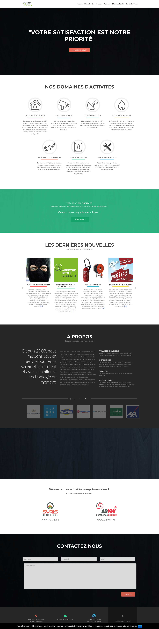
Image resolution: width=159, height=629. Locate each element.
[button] (22, 288)
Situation (99, 4)
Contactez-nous (131, 4)
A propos (107, 4)
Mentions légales (118, 4)
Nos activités (89, 4)
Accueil (79, 4)
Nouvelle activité (93, 285)
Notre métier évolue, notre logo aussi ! (65, 286)
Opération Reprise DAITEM (38, 285)
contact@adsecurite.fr (65, 619)
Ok (140, 626)
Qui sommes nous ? (79, 50)
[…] (41, 306)
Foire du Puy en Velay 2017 (120, 285)
